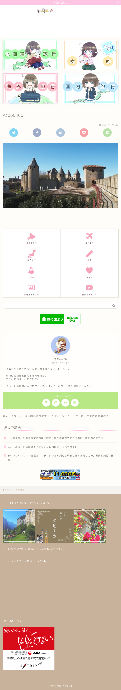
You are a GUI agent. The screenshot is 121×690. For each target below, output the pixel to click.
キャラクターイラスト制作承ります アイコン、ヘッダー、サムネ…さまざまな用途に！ (57, 416)
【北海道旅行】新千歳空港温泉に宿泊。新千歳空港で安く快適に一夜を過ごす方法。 (56, 438)
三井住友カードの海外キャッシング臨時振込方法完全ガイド (42, 446)
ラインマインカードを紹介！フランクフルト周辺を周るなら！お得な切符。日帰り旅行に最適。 (60, 458)
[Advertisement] (105, 20)
